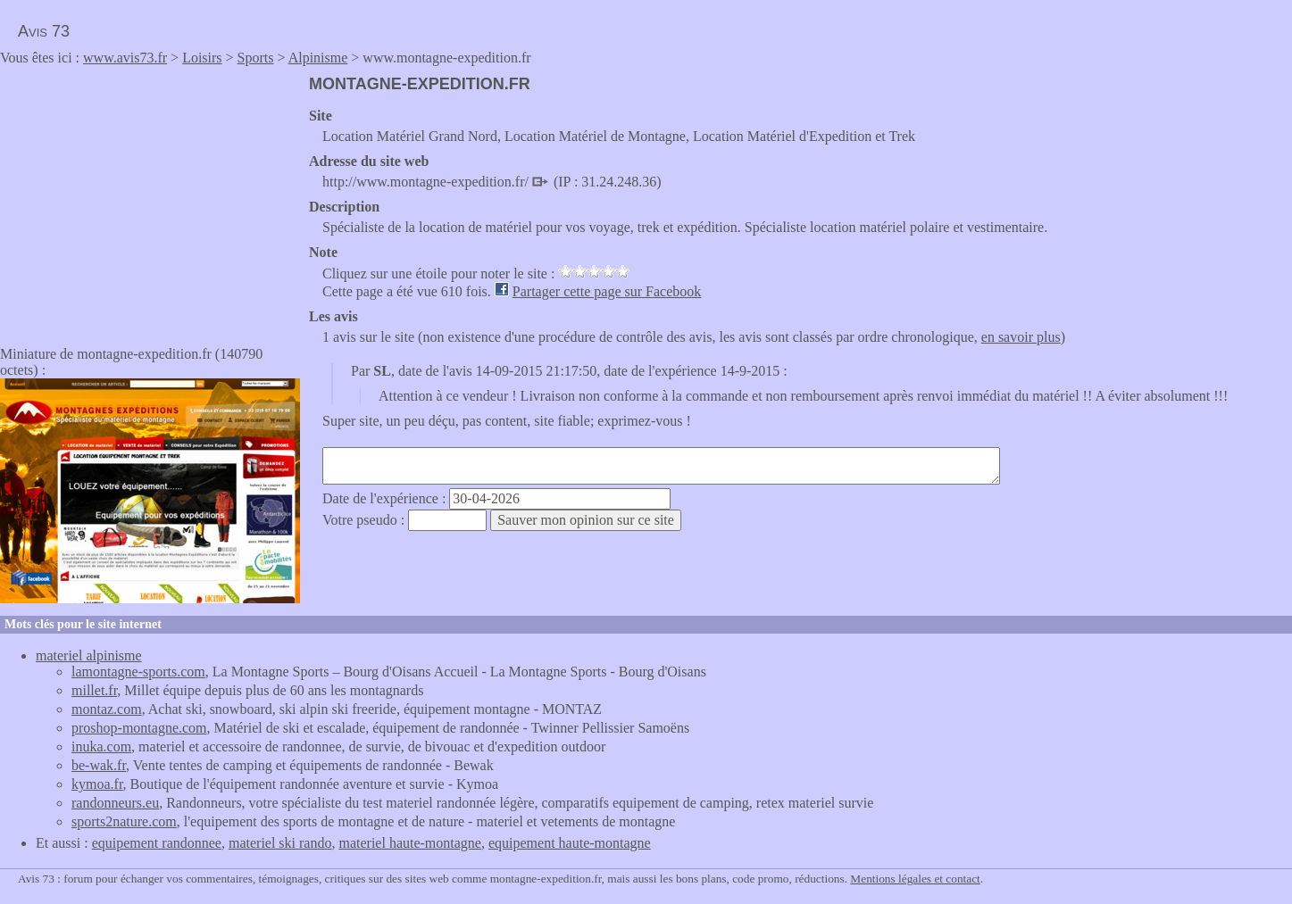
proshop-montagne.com (139, 727)
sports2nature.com (124, 821)
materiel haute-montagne (409, 842)
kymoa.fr (97, 784)
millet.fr (94, 690)
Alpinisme (318, 57)
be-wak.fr (98, 765)
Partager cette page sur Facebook (607, 291)
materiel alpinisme (89, 655)
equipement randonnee (156, 842)
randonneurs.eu (115, 802)
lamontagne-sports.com (138, 671)
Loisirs (201, 57)
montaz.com (106, 709)
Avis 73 (44, 31)
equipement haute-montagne (569, 842)
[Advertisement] (150, 200)
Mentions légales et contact (914, 878)
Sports (256, 57)
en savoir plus (1021, 336)
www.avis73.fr (125, 57)
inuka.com (101, 746)
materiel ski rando (280, 842)
